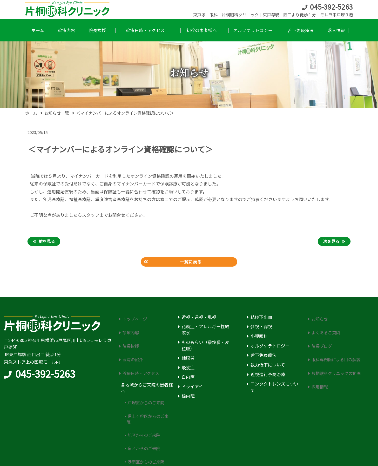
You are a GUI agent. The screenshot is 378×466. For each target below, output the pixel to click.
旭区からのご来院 (143, 407)
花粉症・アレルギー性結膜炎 (205, 331)
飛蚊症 (188, 369)
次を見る (331, 241)
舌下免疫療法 (263, 357)
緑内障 (188, 397)
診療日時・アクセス (140, 357)
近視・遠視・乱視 (199, 318)
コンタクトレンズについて (274, 388)
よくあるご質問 (325, 328)
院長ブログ (320, 337)
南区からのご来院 (143, 435)
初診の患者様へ (136, 444)
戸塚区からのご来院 (145, 382)
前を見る (47, 241)
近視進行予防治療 (267, 376)
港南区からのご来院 (145, 425)
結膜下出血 (261, 318)
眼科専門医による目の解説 (336, 347)
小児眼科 (259, 337)
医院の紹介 (131, 347)
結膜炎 (188, 359)
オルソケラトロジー (270, 347)
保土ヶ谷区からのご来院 (147, 394)
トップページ (134, 318)
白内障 (188, 378)
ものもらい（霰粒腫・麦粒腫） (205, 346)
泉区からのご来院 (143, 416)
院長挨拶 (129, 337)
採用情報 (318, 366)
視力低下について (267, 366)
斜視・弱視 (261, 328)
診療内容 (129, 328)
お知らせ (318, 318)
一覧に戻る (191, 262)
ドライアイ (192, 388)
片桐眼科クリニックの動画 (336, 357)
